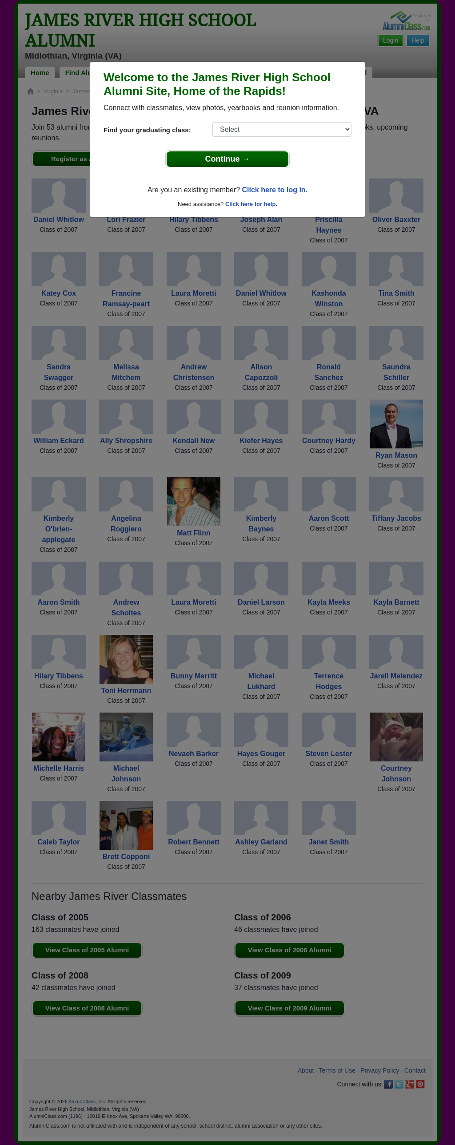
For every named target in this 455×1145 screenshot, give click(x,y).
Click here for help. (251, 204)
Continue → (227, 159)
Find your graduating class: (147, 130)
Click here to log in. (274, 190)
